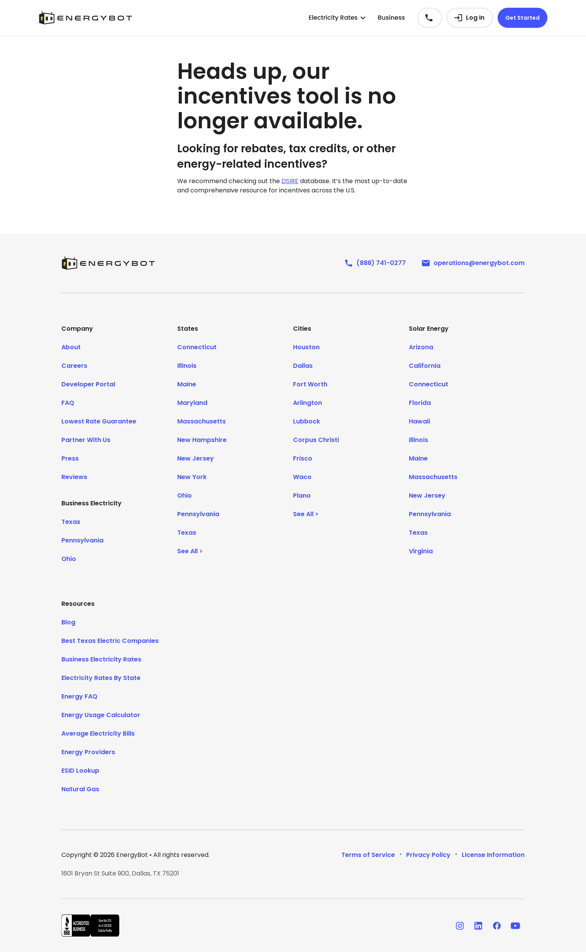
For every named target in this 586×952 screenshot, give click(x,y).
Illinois (186, 365)
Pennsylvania (82, 540)
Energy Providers (88, 752)
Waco (302, 477)
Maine (186, 384)
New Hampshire (202, 439)
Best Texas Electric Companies (110, 640)
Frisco (302, 458)
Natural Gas (80, 789)
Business (391, 17)
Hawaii (419, 421)
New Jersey (195, 458)
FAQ (67, 402)
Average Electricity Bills (98, 733)
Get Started (522, 18)
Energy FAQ (79, 696)
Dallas (303, 365)
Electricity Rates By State (101, 677)
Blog (68, 622)
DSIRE (289, 181)
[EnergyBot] (108, 263)
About (71, 347)
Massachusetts (201, 421)
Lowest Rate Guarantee (98, 421)
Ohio (68, 558)
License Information (493, 854)
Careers (74, 365)
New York (192, 477)
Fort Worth (310, 384)
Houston (306, 347)
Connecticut (197, 347)
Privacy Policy (428, 854)
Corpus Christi (316, 439)
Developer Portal (88, 384)
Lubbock (306, 421)
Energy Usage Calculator (100, 715)
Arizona (421, 347)
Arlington (307, 402)
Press (70, 458)
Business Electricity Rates (101, 659)
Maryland (192, 402)
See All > (190, 551)
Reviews (74, 477)
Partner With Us (85, 439)
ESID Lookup (80, 770)
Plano (302, 495)
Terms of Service (368, 854)
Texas (70, 521)
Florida (420, 402)
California (424, 365)
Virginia (421, 551)
